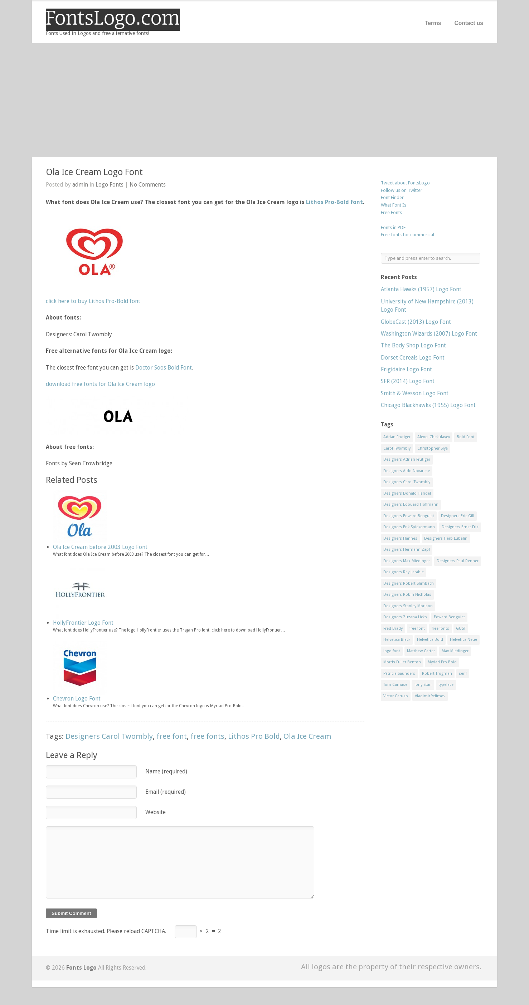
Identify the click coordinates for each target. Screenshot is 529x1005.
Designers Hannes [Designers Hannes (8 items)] (400, 538)
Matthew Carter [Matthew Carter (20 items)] (421, 651)
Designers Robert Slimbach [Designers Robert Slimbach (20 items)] (408, 583)
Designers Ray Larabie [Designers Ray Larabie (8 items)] (403, 572)
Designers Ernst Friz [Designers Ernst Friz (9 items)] (460, 527)
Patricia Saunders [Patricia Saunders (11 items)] (399, 673)
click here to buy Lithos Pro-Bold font (93, 301)
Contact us (468, 23)
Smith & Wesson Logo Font (414, 393)
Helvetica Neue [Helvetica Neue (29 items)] (463, 639)
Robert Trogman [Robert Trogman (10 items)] (437, 673)
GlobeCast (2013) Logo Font (416, 321)
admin (80, 184)
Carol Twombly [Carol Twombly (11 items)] (397, 448)
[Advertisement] (264, 100)
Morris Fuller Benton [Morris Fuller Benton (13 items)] (402, 662)
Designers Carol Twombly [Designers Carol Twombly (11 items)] (406, 482)
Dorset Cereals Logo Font (413, 357)
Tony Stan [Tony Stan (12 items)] (423, 684)
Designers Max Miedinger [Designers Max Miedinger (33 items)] (406, 561)
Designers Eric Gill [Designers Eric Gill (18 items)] (457, 516)
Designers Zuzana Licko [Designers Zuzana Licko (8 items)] (405, 617)
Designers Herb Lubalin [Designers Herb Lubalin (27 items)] (445, 538)
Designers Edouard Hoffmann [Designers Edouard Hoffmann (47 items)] (410, 504)
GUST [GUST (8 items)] (461, 628)
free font (171, 736)
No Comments (148, 184)
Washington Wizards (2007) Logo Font (429, 333)
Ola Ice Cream (307, 736)
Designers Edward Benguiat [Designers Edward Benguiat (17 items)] (408, 516)
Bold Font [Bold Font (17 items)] (466, 437)
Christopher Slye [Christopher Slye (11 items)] (432, 448)
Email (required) (165, 791)
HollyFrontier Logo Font (83, 622)
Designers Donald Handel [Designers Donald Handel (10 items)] (407, 493)
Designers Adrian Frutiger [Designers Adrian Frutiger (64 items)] (406, 459)
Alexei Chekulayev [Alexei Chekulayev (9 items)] (433, 437)
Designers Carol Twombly (109, 736)
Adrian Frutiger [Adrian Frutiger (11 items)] (397, 437)
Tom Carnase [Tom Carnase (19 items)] (395, 684)
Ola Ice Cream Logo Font (94, 172)
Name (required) (166, 771)
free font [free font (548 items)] (417, 628)
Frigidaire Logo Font (406, 369)
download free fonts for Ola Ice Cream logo (100, 384)
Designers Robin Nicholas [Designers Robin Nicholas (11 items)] (407, 594)
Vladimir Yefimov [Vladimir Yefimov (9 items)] (430, 696)
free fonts (207, 736)
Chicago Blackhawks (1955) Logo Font (428, 405)
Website (155, 812)
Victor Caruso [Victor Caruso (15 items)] (395, 696)
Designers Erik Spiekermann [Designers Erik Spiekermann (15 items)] (409, 527)
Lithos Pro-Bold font (334, 202)
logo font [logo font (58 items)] (391, 651)
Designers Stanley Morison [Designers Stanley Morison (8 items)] (408, 606)
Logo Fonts (109, 184)
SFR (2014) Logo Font (408, 381)
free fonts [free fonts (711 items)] (440, 628)
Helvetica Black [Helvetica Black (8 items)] (396, 639)
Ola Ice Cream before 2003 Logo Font (100, 547)
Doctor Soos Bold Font (163, 367)
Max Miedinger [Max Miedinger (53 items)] (455, 651)
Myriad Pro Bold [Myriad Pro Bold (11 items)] (442, 662)
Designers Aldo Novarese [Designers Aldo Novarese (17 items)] (406, 471)
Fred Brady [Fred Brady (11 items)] (393, 628)
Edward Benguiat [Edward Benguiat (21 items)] (449, 617)
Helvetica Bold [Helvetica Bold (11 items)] (430, 639)
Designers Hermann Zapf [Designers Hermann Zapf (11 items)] (406, 549)
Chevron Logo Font (77, 698)
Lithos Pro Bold (254, 736)
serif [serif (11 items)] (463, 673)
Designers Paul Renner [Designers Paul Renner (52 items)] (458, 561)
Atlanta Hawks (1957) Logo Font (421, 289)
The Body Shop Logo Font (413, 345)
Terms (433, 23)
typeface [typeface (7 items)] (445, 684)
